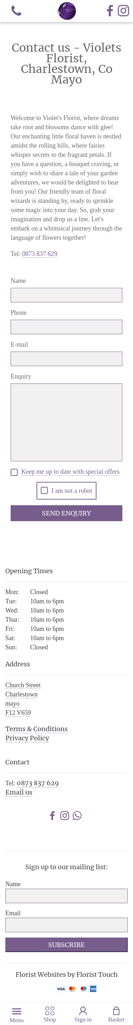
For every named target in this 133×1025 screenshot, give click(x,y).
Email (13, 913)
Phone (19, 312)
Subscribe (66, 945)
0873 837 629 (38, 783)
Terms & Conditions (36, 729)
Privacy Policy (27, 738)
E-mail (19, 344)
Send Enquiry (66, 513)
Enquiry (21, 376)
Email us (18, 792)
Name (18, 280)
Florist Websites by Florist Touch (67, 974)
